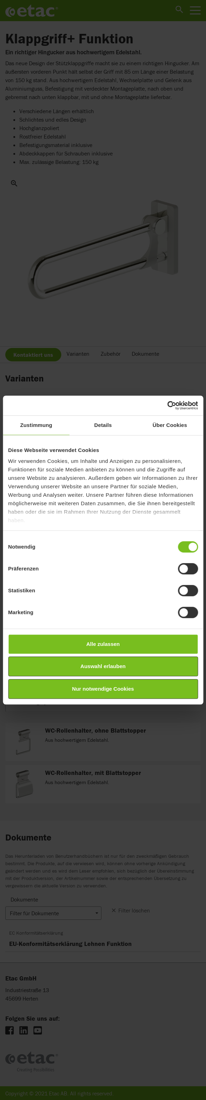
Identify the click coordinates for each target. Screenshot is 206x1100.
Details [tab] (103, 425)
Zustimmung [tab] (36, 425)
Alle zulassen (103, 644)
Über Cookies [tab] (169, 425)
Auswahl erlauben (102, 666)
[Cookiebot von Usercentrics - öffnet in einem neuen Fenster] (167, 405)
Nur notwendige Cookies (103, 689)
